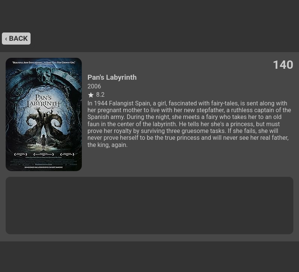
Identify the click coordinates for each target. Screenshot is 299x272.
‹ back (16, 38)
